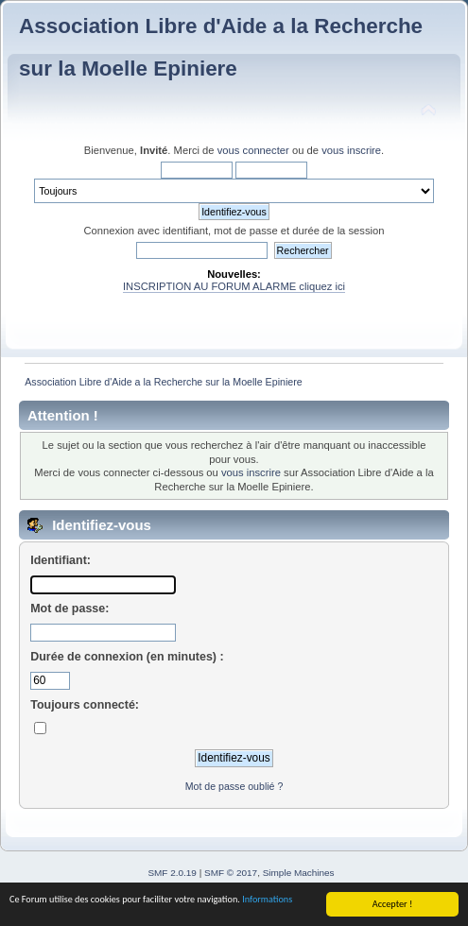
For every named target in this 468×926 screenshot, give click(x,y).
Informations (267, 900)
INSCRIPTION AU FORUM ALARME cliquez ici (234, 286)
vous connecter (253, 150)
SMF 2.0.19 (172, 872)
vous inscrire (351, 150)
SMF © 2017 (230, 872)
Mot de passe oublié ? (234, 786)
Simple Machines (299, 872)
